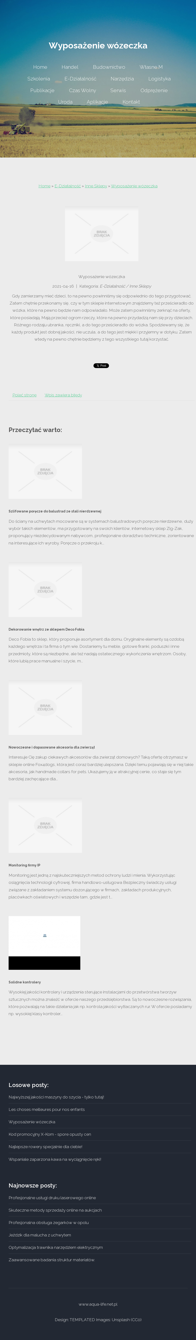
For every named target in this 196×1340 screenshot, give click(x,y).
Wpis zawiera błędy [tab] (63, 395)
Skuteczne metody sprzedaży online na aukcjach (55, 1210)
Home (44, 186)
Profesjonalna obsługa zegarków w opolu (49, 1222)
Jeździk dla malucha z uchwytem (40, 1235)
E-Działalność (67, 186)
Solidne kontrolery (25, 982)
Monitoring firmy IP (24, 865)
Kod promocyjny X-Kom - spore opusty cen (50, 1134)
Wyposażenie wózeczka (134, 186)
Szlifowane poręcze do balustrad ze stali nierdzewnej (55, 511)
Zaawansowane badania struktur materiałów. (52, 1259)
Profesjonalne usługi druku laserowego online (52, 1197)
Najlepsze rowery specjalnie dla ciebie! (45, 1146)
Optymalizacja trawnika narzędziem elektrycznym (56, 1247)
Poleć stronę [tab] (24, 395)
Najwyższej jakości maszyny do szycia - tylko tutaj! (56, 1097)
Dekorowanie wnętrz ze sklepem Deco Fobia (46, 629)
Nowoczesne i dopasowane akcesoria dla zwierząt (52, 747)
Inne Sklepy (96, 186)
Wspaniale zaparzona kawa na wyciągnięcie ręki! (55, 1159)
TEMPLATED (82, 1319)
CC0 (136, 1319)
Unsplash (121, 1319)
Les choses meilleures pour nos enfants (47, 1109)
